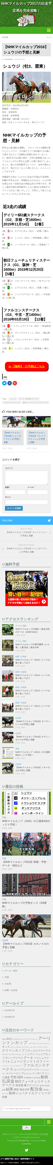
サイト (8, 497)
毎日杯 (42, 1085)
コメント (9, 468)
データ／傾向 (20, 626)
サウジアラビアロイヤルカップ (13, 1054)
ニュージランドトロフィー (29, 1061)
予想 (17, 749)
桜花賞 (19, 1085)
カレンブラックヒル (40, 1047)
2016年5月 (10, 1010)
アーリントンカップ (26, 1040)
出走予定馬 (36, 1078)
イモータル (32, 1043)
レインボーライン (39, 1073)
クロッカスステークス (38, 1050)
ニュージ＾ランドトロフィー (12, 1066)
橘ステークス (31, 1085)
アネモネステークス (19, 1039)
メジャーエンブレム (17, 1073)
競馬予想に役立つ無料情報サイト (20, 1159)
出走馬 (5, 37)
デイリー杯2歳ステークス (29, 399)
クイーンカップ (13, 1050)
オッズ (6, 1046)
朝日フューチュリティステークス (35, 402)
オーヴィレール (27, 1047)
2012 (4, 1039)
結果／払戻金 (20, 656)
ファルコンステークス (11, 402)
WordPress (24, 1140)
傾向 (20, 1077)
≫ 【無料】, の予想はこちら (26, 366)
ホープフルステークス (26, 1069)
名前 (7, 487)
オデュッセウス (15, 1047)
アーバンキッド (32, 1039)
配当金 (36, 1089)
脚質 (16, 1089)
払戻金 (8, 1081)
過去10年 (25, 1089)
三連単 (6, 1077)
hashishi (9, 59)
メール (31, 487)
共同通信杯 (28, 1078)
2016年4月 (10, 1017)
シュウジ (12, 399)
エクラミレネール (42, 1043)
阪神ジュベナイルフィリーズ (30, 1093)
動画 (44, 1077)
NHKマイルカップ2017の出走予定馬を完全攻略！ (26, 7)
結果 (9, 1089)
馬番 (4, 1097)
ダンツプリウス (14, 1058)
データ (28, 1057)
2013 (9, 1038)
